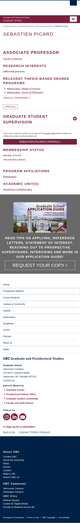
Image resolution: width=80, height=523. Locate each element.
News (6, 463)
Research (45, 432)
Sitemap (24, 432)
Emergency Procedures (13, 517)
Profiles (34, 432)
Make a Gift (9, 473)
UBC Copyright (48, 517)
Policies (7, 336)
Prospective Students (26, 26)
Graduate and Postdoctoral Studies (40, 359)
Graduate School (9, 26)
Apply (6, 349)
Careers (7, 470)
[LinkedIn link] (14, 416)
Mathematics (9, 176)
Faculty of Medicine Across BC (19, 507)
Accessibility (63, 517)
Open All (10, 106)
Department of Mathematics (17, 189)
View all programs (15, 97)
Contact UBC (10, 456)
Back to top (10, 432)
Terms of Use (33, 517)
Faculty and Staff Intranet (19, 403)
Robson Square (11, 500)
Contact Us (9, 380)
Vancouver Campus (13, 488)
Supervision (9, 317)
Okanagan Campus (13, 491)
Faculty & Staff (49, 133)
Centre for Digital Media (15, 503)
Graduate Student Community (22, 398)
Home (6, 284)
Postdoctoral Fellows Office (21, 394)
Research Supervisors (44, 26)
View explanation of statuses (14, 159)
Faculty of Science (12, 58)
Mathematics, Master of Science (23, 88)
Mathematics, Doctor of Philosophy (25, 92)
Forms (6, 330)
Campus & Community (14, 304)
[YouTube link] (22, 416)
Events (6, 467)
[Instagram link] (6, 416)
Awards (6, 310)
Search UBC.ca (11, 477)
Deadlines (8, 323)
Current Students (11, 297)
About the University (13, 460)
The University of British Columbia (29, 6)
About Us (7, 343)
